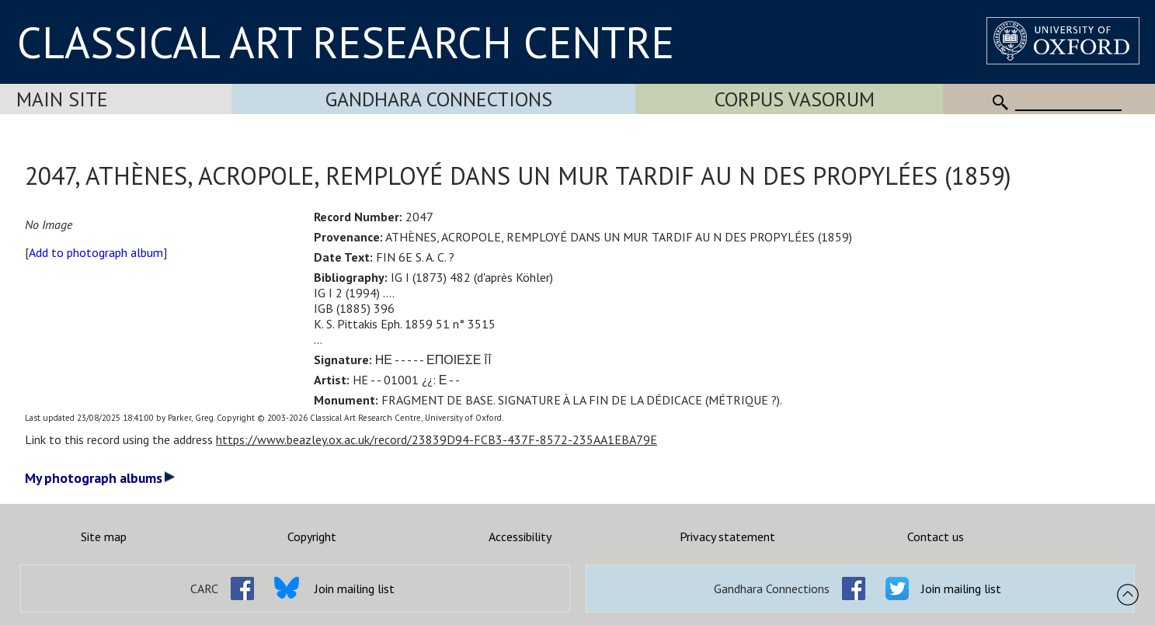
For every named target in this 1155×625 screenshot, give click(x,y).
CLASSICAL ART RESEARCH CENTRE (345, 42)
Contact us (935, 536)
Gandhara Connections (438, 99)
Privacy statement (727, 536)
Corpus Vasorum (795, 99)
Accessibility (520, 536)
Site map (104, 536)
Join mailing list (355, 588)
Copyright (311, 536)
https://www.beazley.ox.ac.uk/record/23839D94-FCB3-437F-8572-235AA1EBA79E (436, 439)
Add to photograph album (96, 252)
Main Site (62, 99)
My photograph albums (100, 478)
